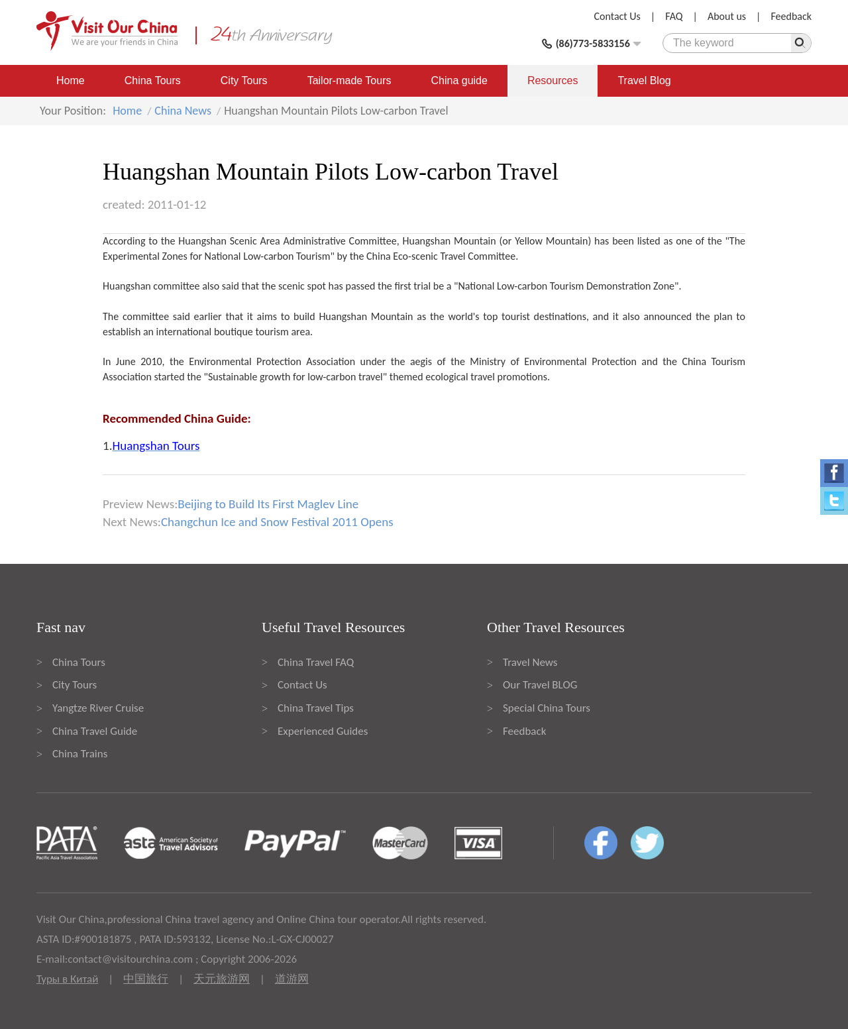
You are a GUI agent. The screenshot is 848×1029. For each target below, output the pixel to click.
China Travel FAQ (316, 662)
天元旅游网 (221, 979)
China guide (459, 80)
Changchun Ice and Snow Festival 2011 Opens (277, 521)
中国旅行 (145, 979)
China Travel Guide (94, 731)
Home (70, 80)
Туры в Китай (67, 979)
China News (182, 110)
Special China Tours (546, 708)
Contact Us (617, 16)
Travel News (530, 662)
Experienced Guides (323, 731)
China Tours (153, 80)
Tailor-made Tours (349, 80)
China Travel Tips (316, 708)
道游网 (292, 979)
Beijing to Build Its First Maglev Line (268, 504)
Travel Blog (643, 80)
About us (727, 16)
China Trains (79, 754)
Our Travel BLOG (540, 685)
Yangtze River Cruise (98, 708)
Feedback (791, 16)
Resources (552, 80)
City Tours (244, 80)
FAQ (673, 16)
